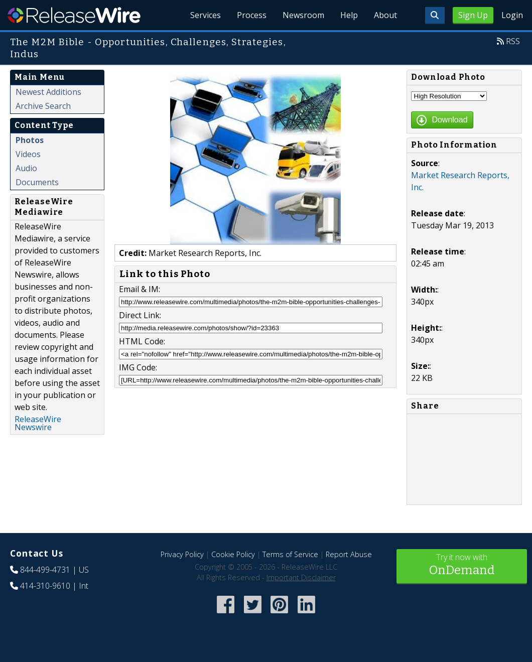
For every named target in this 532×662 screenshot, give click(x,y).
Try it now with (461, 565)
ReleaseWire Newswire (38, 423)
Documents (37, 182)
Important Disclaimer (301, 577)
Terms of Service (290, 554)
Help (349, 15)
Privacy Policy (182, 554)
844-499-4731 (45, 569)
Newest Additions (48, 91)
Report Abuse (349, 554)
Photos (30, 140)
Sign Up (473, 15)
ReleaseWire (74, 15)
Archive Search (43, 105)
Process (252, 15)
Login (512, 15)
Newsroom (303, 15)
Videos (28, 154)
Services (205, 15)
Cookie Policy (233, 554)
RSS (513, 41)
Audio (26, 168)
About (385, 15)
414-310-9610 (45, 585)
